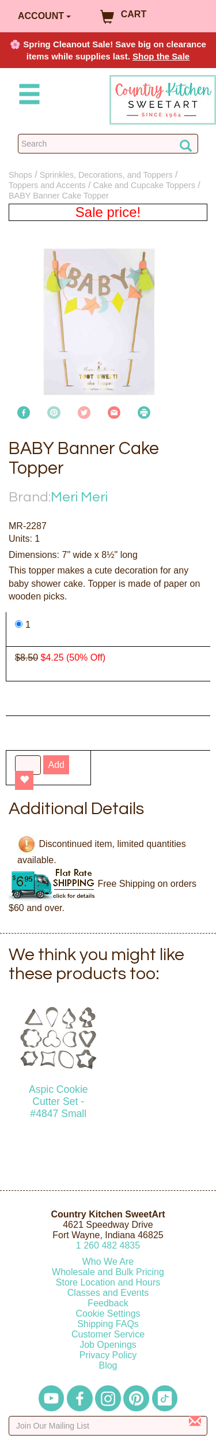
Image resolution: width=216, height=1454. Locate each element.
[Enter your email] (108, 1426)
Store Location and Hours (108, 1282)
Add (56, 765)
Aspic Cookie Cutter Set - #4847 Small (58, 1101)
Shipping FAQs (108, 1324)
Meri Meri (79, 497)
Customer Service (108, 1334)
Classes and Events (108, 1293)
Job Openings (108, 1345)
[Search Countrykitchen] (108, 143)
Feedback (108, 1303)
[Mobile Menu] (27, 96)
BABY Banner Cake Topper (59, 195)
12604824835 (108, 1245)
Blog (107, 1365)
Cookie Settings (107, 1313)
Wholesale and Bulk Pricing (108, 1272)
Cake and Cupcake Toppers (144, 185)
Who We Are (108, 1261)
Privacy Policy (108, 1355)
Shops (20, 174)
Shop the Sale (161, 56)
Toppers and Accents (47, 185)
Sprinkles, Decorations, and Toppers (106, 174)
